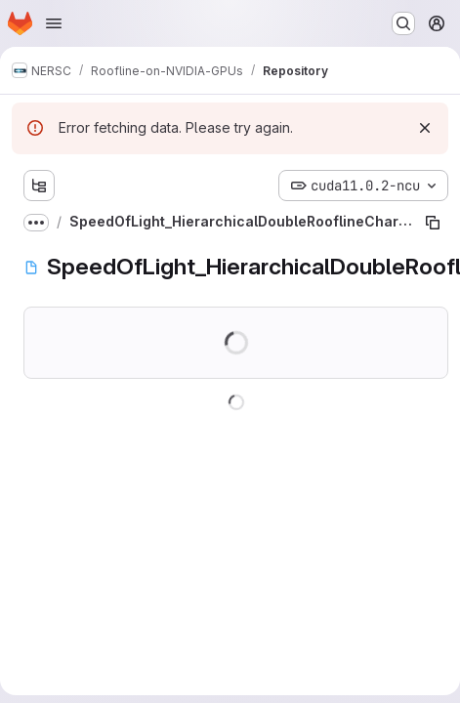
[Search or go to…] (403, 23)
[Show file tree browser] (39, 185)
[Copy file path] (432, 222)
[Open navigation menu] (53, 23)
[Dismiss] (425, 128)
